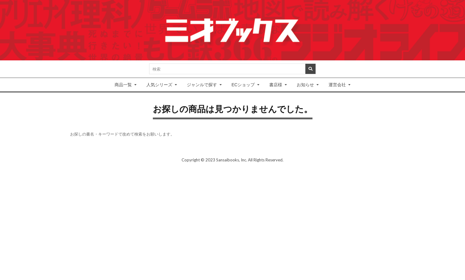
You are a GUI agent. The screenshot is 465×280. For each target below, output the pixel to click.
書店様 (275, 84)
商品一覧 (123, 84)
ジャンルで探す (202, 84)
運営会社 (337, 84)
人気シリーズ (159, 84)
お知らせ (305, 84)
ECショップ (243, 84)
